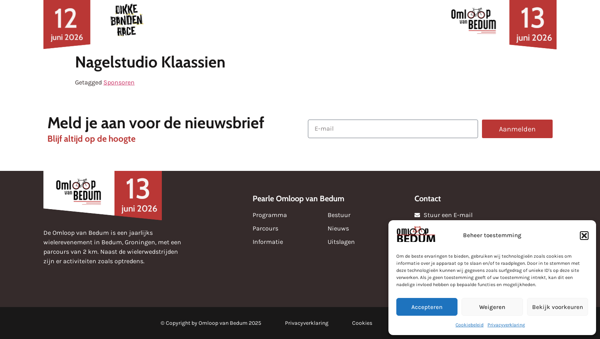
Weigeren (492, 307)
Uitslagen (287, 24)
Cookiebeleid (470, 325)
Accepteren (426, 307)
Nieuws (184, 24)
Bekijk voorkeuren (557, 307)
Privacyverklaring (506, 325)
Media (333, 24)
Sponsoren (233, 24)
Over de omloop (395, 24)
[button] (584, 236)
